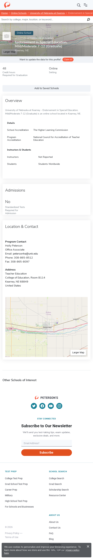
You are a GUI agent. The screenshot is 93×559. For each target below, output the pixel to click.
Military (9, 495)
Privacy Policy (12, 533)
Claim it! (68, 59)
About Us (53, 522)
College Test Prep (14, 478)
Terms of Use (11, 537)
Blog (51, 539)
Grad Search (55, 484)
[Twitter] (34, 406)
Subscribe (46, 452)
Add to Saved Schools (46, 88)
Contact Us (54, 527)
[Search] (79, 5)
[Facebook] (42, 406)
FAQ (51, 533)
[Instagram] (59, 406)
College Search (56, 478)
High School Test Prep (16, 501)
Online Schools (19, 13)
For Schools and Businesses (19, 506)
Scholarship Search (59, 489)
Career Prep (11, 489)
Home (4, 13)
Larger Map (78, 352)
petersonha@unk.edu (25, 254)
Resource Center (57, 495)
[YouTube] (51, 406)
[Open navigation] (85, 5)
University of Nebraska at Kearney (47, 13)
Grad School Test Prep (16, 484)
